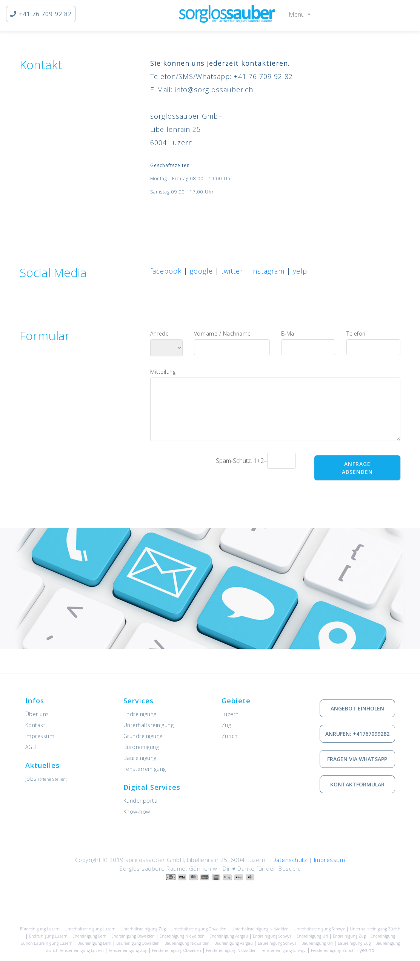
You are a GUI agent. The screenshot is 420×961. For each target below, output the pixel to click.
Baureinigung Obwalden (138, 943)
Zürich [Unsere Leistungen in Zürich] (230, 736)
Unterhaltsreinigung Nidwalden (260, 929)
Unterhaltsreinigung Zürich (375, 929)
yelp (300, 270)
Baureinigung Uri (317, 943)
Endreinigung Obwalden (133, 936)
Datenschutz (289, 860)
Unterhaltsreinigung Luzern (90, 929)
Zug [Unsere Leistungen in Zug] (226, 725)
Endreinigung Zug (349, 936)
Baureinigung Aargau (233, 943)
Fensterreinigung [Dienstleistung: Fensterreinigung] (144, 768)
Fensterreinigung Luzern (82, 950)
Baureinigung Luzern (53, 943)
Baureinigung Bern (94, 943)
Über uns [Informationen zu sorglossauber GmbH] (37, 714)
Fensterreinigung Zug (128, 950)
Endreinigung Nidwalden (182, 936)
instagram (268, 270)
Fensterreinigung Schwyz (284, 950)
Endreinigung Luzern (48, 936)
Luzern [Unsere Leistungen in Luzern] (230, 714)
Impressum (40, 736)
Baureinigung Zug (354, 943)
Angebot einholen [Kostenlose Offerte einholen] (357, 708)
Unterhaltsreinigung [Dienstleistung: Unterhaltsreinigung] (148, 725)
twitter (232, 270)
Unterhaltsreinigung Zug (143, 929)
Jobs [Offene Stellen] (46, 778)
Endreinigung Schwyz (272, 936)
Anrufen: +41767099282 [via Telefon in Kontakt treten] (357, 733)
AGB (30, 747)
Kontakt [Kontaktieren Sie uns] (35, 725)
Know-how (136, 811)
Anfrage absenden (357, 467)
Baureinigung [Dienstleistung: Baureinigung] (140, 757)
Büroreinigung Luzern (40, 929)
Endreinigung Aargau (228, 936)
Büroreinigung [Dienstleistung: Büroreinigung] (141, 747)
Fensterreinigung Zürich (333, 950)
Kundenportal (141, 800)
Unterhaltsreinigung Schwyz (319, 929)
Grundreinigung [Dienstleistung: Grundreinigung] (143, 736)
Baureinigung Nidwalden (187, 943)
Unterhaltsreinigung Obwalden (198, 929)
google (201, 270)
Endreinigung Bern (89, 936)
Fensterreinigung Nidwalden (231, 950)
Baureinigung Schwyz (277, 943)
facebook (166, 270)
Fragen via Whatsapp (357, 759)
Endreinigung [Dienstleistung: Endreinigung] (140, 714)
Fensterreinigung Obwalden (176, 950)
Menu (297, 14)
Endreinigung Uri (312, 936)
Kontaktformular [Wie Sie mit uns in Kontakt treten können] (357, 784)
